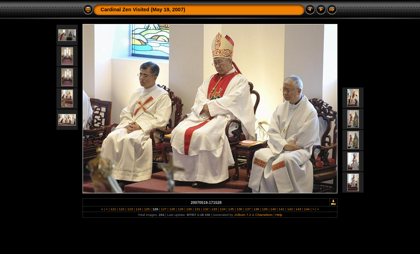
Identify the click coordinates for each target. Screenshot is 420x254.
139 (264, 209)
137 (248, 209)
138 (256, 209)
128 (172, 209)
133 (214, 209)
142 (290, 209)
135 (231, 209)
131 (197, 209)
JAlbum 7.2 (242, 215)
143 (298, 209)
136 (239, 209)
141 (281, 209)
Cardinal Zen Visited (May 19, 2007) (143, 9)
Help (278, 215)
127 (163, 209)
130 (189, 209)
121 (113, 209)
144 (307, 209)
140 (273, 209)
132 (205, 209)
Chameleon (263, 215)
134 (222, 209)
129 (180, 209)
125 (147, 209)
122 (121, 209)
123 (130, 209)
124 (138, 209)
